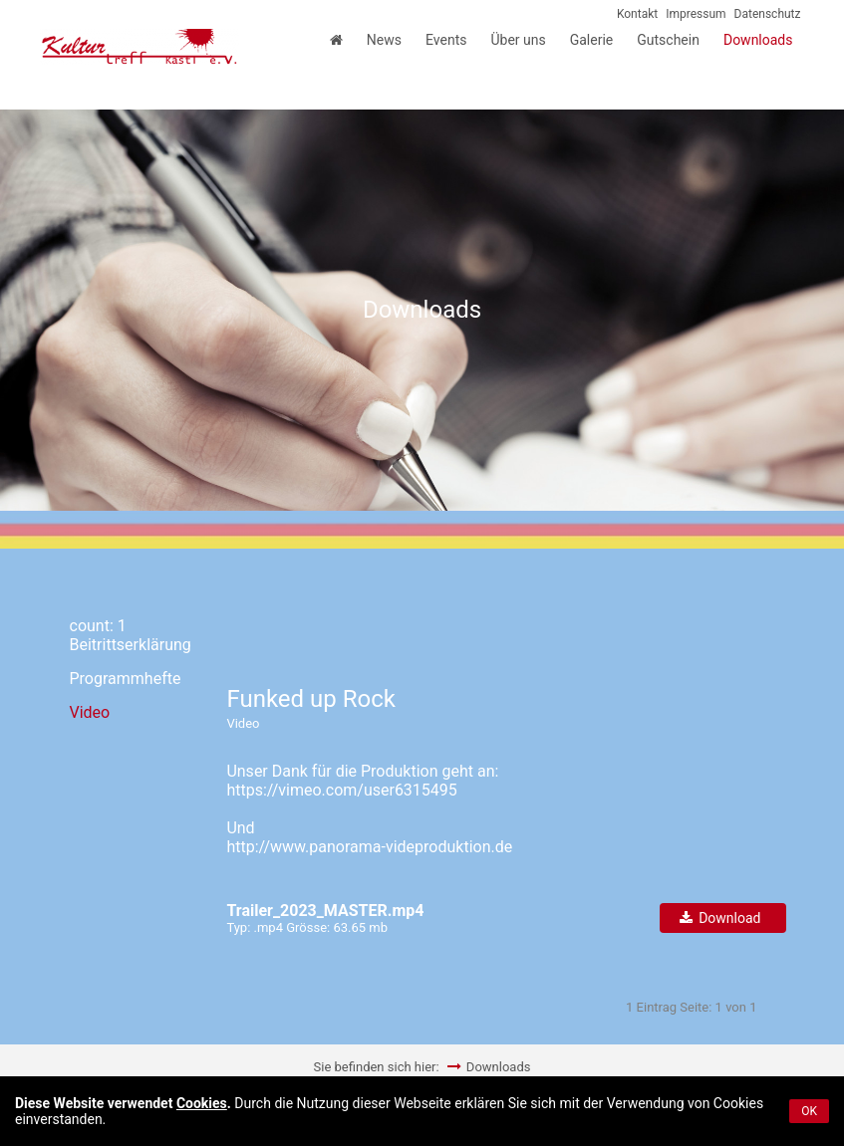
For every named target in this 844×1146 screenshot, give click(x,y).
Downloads (498, 1066)
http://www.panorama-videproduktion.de (369, 846)
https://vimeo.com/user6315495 (341, 790)
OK (809, 1111)
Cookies (201, 1103)
